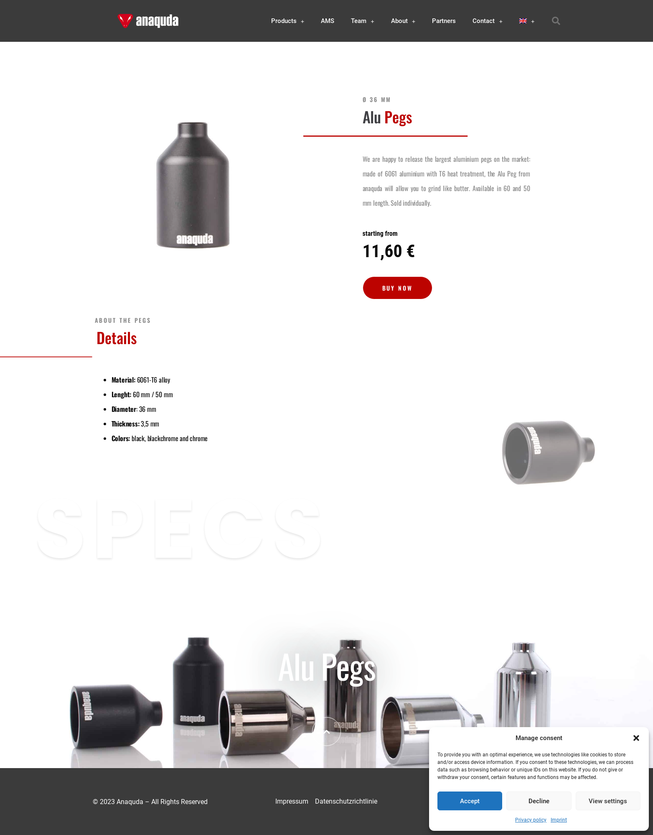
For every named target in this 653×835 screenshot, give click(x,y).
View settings (608, 801)
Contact (488, 21)
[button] (636, 738)
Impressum (291, 801)
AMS (327, 21)
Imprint (559, 820)
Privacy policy (530, 820)
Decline (538, 801)
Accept (470, 801)
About (403, 21)
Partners (444, 21)
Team (362, 21)
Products (288, 21)
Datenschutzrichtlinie (346, 801)
